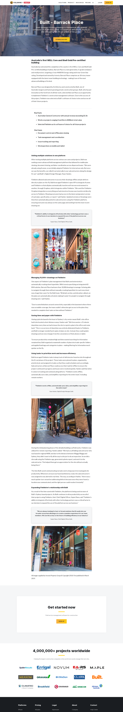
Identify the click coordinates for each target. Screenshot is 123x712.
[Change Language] (92, 2)
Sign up (108, 2)
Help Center (94, 709)
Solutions (62, 2)
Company (75, 709)
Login (100, 2)
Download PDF (61, 39)
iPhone (20, 709)
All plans (37, 709)
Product (71, 2)
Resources (80, 2)
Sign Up (61, 621)
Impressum (55, 709)
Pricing (88, 2)
